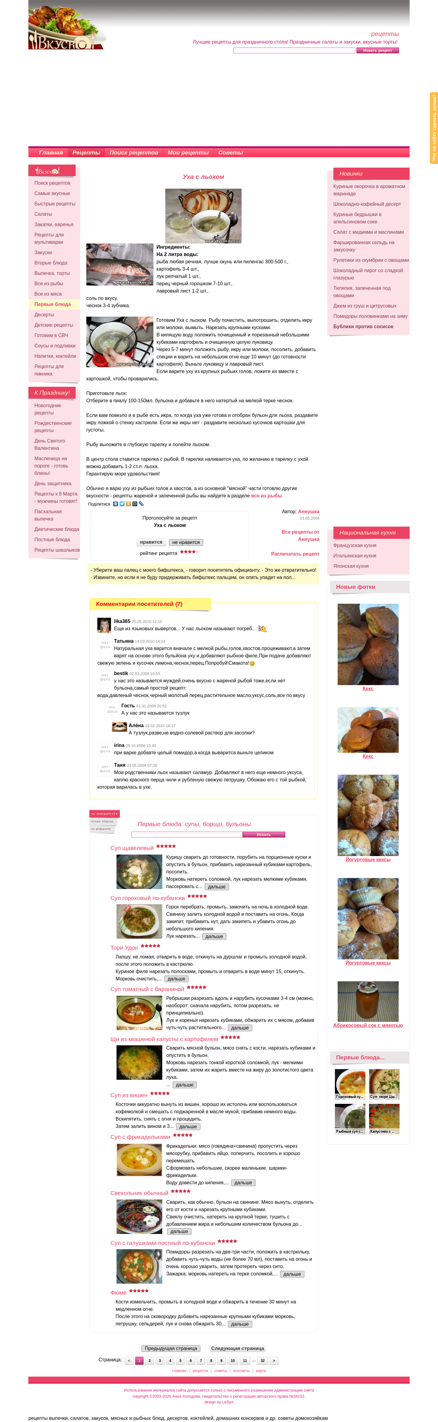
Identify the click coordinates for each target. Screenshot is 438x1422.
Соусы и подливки (55, 345)
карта (261, 1370)
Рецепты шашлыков (57, 550)
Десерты (44, 314)
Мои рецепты (188, 152)
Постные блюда (52, 539)
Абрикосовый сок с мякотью (368, 1023)
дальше (217, 886)
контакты (241, 1370)
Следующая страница (237, 1348)
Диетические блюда (56, 529)
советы (220, 1370)
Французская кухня (354, 545)
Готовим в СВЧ (51, 335)
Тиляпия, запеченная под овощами (362, 292)
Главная (51, 152)
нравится (151, 542)
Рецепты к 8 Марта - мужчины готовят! (55, 497)
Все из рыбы (48, 283)
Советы (230, 152)
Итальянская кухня (354, 555)
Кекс (368, 686)
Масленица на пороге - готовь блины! (51, 466)
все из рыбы (266, 495)
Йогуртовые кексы (368, 857)
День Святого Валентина (49, 444)
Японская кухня (351, 566)
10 (233, 1361)
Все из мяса (48, 294)
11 (245, 1361)
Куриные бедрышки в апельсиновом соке (357, 218)
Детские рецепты (53, 325)
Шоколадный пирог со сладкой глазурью (368, 274)
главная (179, 1370)
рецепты (200, 1370)
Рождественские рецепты (53, 427)
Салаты (43, 214)
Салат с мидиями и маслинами (368, 232)
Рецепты (86, 152)
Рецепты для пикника (49, 370)
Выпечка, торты (52, 273)
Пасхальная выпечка (48, 515)
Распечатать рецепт (295, 553)
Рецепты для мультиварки (49, 238)
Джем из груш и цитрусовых (365, 305)
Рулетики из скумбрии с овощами (371, 260)
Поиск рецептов (134, 152)
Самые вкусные (52, 193)
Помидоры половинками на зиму (370, 316)
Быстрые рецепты (54, 203)
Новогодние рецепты (47, 409)
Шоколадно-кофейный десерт (367, 204)
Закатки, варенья (53, 224)
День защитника (52, 483)
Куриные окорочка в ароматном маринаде (369, 190)
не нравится (186, 542)
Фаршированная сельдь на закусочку (363, 246)
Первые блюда (52, 304)
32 (263, 1361)
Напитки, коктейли (55, 356)
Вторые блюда (50, 262)
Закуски (43, 252)
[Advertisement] (219, 100)
